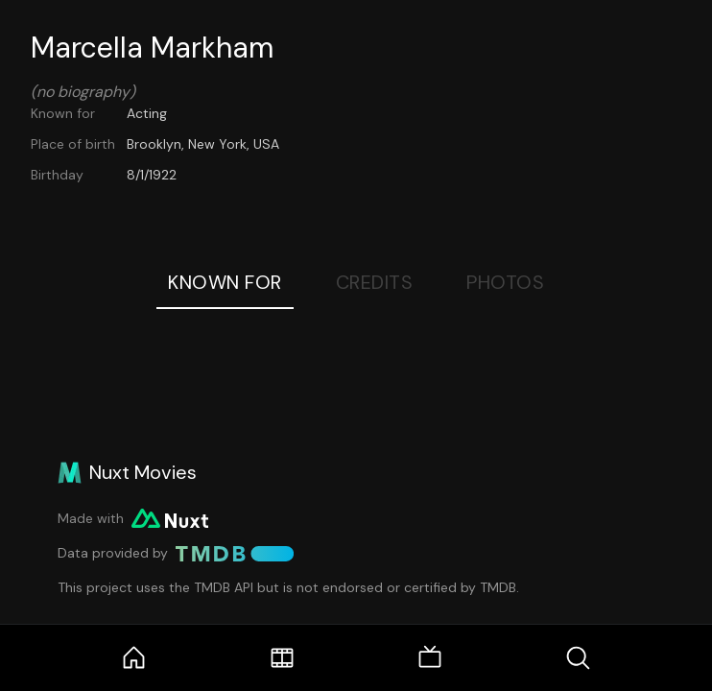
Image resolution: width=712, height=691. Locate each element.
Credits (375, 282)
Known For (225, 282)
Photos (505, 282)
